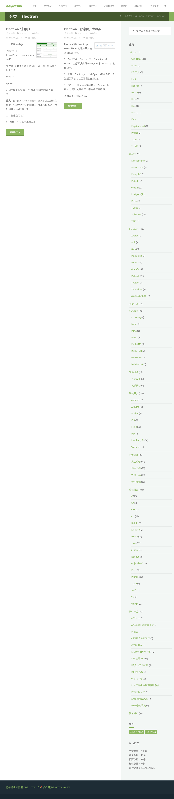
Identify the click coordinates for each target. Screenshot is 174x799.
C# (132, 502)
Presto (134, 132)
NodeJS (135, 556)
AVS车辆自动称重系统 (142, 624)
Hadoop (135, 85)
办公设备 (136, 378)
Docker (135, 413)
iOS (133, 420)
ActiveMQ (136, 317)
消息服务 (133, 310)
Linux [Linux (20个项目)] (151, 731)
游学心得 (136, 468)
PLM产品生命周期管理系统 (145, 685)
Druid (134, 65)
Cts (133, 516)
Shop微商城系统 (139, 698)
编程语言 (35, 33)
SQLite (134, 207)
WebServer (136, 357)
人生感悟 (136, 461)
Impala (134, 112)
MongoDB (136, 174)
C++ (133, 509)
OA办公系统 (137, 678)
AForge (134, 235)
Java (133, 543)
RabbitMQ (136, 344)
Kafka (134, 324)
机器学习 (133, 229)
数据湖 (134, 146)
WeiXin (134, 603)
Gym (133, 249)
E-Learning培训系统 (141, 651)
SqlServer (136, 214)
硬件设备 (133, 372)
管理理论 (136, 481)
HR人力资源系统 (140, 665)
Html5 (134, 536)
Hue (133, 105)
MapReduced (138, 126)
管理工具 (136, 475)
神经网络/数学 (138, 296)
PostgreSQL (137, 194)
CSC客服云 (136, 645)
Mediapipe (136, 255)
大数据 (132, 52)
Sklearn (135, 282)
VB (132, 596)
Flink (133, 79)
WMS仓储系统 (138, 705)
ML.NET (135, 262)
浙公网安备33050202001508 (56, 787)
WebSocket (137, 364)
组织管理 (133, 454)
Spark (134, 139)
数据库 (132, 154)
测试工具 (133, 304)
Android (135, 400)
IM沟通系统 (137, 671)
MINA (134, 330)
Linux (134, 426)
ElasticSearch (138, 160)
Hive (133, 99)
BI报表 (134, 631)
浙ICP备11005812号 (30, 787)
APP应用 (135, 618)
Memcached (137, 167)
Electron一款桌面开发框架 (82, 29)
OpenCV (135, 269)
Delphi (134, 523)
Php (133, 570)
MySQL (134, 180)
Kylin (133, 119)
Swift (133, 590)
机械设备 (136, 385)
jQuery (134, 549)
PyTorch (135, 276)
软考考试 (133, 713)
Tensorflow (137, 289)
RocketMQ (136, 350)
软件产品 (133, 611)
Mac (133, 433)
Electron (24, 33)
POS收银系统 (138, 692)
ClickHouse (137, 58)
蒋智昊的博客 (14, 6)
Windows (135, 447)
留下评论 (32, 37)
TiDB (133, 221)
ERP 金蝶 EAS (138, 658)
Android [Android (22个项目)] (136, 731)
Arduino (135, 406)
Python (135, 576)
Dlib (133, 242)
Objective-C (137, 563)
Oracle (134, 187)
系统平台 (133, 393)
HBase (134, 92)
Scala (134, 583)
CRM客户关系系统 (140, 638)
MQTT (134, 337)
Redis (134, 201)
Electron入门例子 (18, 29)
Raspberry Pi (137, 440)
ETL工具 (135, 72)
